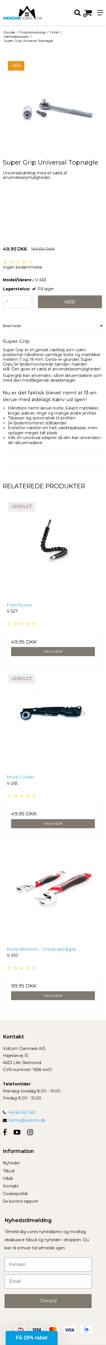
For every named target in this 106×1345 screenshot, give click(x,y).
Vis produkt (53, 651)
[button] (32, 1338)
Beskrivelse (12, 326)
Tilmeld (48, 1301)
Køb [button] (69, 302)
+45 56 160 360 (19, 1112)
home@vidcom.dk (27, 1120)
